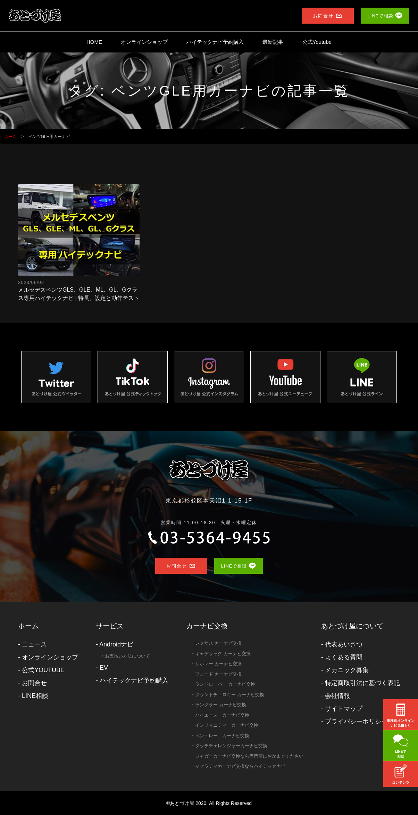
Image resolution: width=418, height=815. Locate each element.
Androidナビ (116, 644)
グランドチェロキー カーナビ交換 (229, 694)
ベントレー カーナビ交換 (222, 735)
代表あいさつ (343, 644)
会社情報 (337, 695)
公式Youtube (317, 42)
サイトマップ (343, 708)
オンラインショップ (144, 42)
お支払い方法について (127, 656)
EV (104, 667)
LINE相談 (35, 695)
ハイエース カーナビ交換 (222, 715)
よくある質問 (343, 657)
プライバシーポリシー (356, 721)
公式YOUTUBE (43, 670)
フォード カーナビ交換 (218, 674)
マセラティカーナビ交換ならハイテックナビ (240, 766)
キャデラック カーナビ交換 (223, 653)
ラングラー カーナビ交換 (220, 704)
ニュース (34, 644)
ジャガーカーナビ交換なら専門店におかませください (249, 756)
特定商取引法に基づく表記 (362, 682)
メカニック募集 (347, 670)
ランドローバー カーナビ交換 (225, 684)
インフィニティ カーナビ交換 (226, 725)
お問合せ (34, 682)
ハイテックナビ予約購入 (215, 42)
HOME (94, 42)
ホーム (28, 626)
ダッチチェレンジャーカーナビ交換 (231, 745)
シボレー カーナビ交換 (218, 663)
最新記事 (272, 42)
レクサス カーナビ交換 (218, 643)
